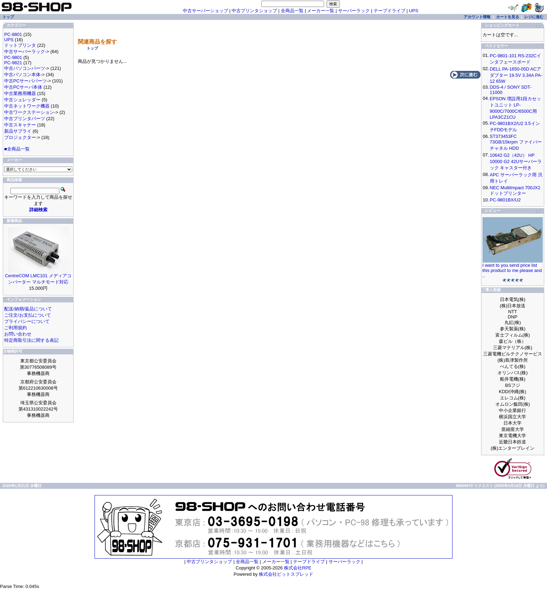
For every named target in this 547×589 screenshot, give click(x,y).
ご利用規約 (15, 327)
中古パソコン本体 (22, 74)
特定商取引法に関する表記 (31, 340)
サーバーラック (354, 10)
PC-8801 (13, 34)
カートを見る (507, 17)
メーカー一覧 (320, 10)
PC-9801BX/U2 (505, 200)
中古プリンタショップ (254, 10)
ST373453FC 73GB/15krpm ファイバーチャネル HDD (516, 142)
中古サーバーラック (24, 51)
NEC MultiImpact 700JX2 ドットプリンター (515, 190)
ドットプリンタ (20, 45)
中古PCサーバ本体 (23, 87)
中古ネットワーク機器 (27, 106)
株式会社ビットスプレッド (286, 574)
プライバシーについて (27, 321)
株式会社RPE (298, 567)
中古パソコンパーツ (24, 68)
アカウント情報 (477, 17)
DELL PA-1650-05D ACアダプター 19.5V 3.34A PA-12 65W (516, 75)
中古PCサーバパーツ (25, 80)
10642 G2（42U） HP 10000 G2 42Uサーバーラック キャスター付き (516, 161)
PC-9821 (13, 62)
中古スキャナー (20, 124)
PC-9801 (13, 57)
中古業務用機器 (20, 93)
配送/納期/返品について (28, 308)
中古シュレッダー (22, 99)
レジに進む (534, 17)
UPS (413, 10)
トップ (92, 48)
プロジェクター (20, 137)
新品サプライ (17, 131)
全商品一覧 (292, 10)
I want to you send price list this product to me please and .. (512, 270)
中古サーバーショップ (205, 10)
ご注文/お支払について (27, 315)
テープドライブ (389, 10)
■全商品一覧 (17, 149)
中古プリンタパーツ (24, 118)
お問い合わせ (17, 334)
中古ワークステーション (29, 112)
